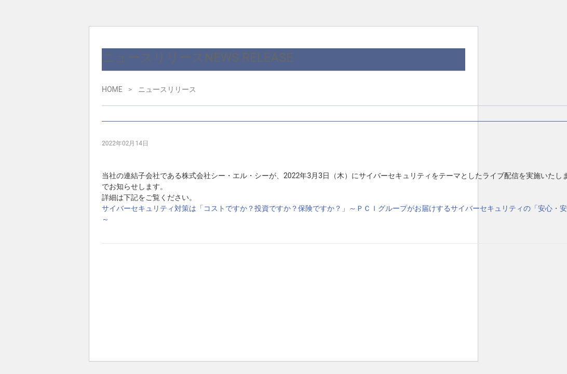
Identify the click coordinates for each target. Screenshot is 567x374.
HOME (112, 89)
